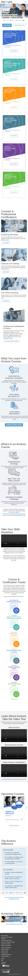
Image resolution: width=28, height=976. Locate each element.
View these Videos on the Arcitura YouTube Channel (14, 779)
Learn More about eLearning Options (14, 924)
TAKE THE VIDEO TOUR (20, 25)
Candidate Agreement (6, 954)
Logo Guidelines (5, 956)
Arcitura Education (16, 974)
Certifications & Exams (11, 341)
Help (2, 960)
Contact (3, 958)
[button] (2, 807)
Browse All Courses (14, 825)
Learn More (6, 243)
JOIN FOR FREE (7, 25)
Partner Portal (4, 951)
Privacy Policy (4, 952)
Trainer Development (6, 947)
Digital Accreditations (6, 945)
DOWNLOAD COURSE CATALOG (14, 425)
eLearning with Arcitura (6, 940)
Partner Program (5, 949)
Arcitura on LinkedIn (5, 971)
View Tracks (14, 615)
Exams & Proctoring (5, 943)
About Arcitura (4, 935)
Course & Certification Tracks (8, 942)
